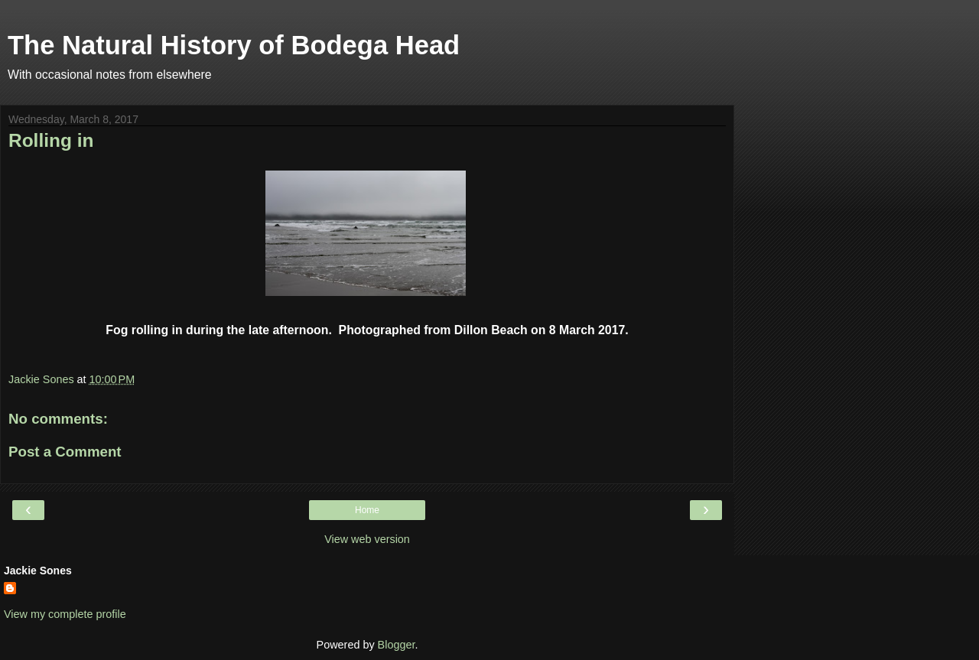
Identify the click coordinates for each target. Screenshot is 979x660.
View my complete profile (65, 614)
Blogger (396, 645)
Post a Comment (65, 452)
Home (367, 510)
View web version (367, 539)
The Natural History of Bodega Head (234, 45)
